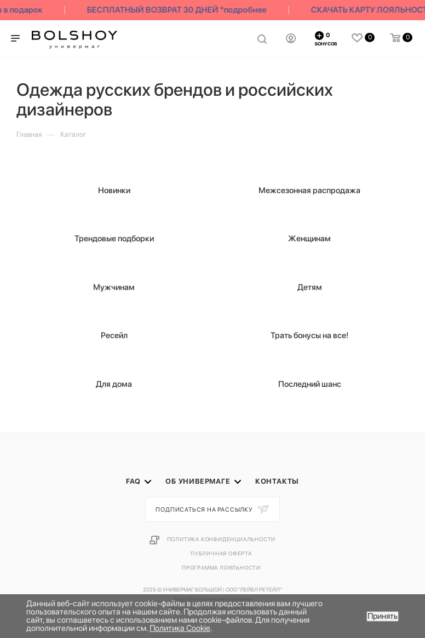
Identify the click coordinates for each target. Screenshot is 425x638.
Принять (382, 616)
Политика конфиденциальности (221, 539)
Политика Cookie (180, 628)
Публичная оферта (221, 553)
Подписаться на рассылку (205, 509)
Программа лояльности (221, 567)
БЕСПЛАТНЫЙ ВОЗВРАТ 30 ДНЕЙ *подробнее (178, 10)
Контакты (277, 481)
